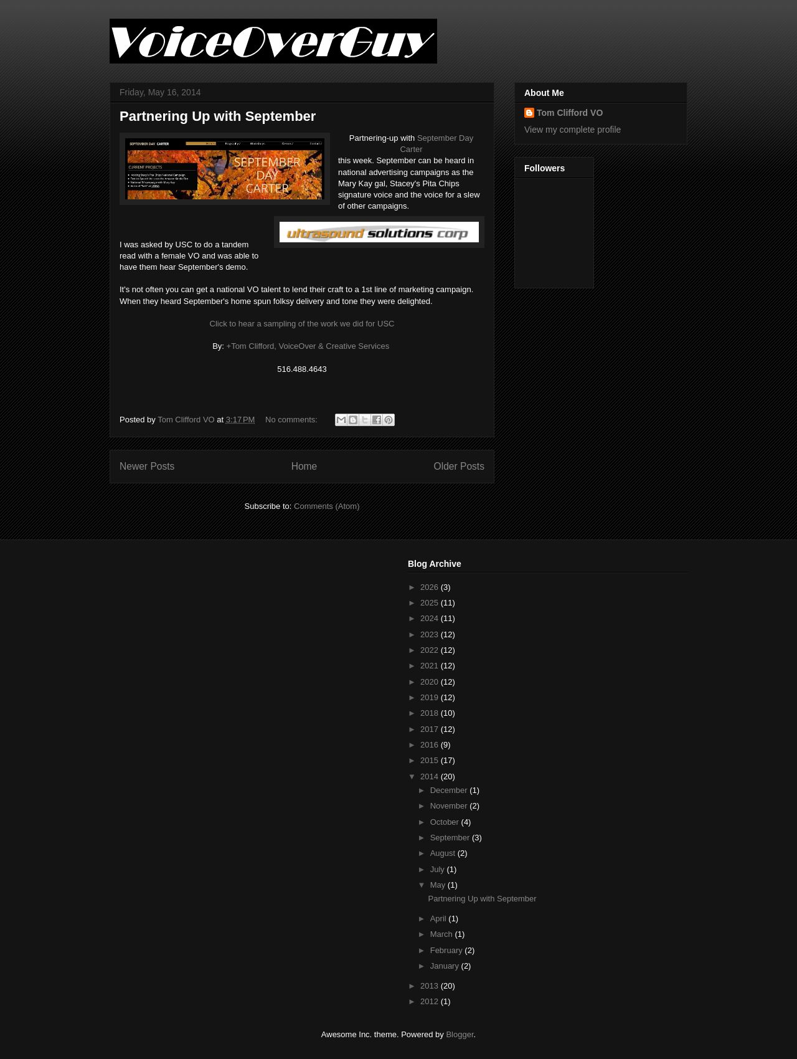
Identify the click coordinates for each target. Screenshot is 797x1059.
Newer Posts (147, 466)
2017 (430, 729)
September (451, 837)
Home (304, 466)
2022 (430, 650)
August (444, 853)
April (439, 918)
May (439, 885)
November (450, 805)
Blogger (459, 1034)
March (442, 934)
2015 (430, 760)
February (447, 950)
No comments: (292, 419)
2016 (430, 744)
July (438, 869)
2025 (430, 602)
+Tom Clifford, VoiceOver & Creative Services (308, 346)
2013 (430, 985)
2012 (430, 1001)
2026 (430, 587)
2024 (430, 618)
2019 (430, 697)
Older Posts (459, 466)
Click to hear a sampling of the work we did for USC (302, 323)
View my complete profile (572, 130)
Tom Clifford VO (570, 113)
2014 (430, 776)
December (450, 790)
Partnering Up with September (218, 116)
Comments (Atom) (326, 506)
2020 (430, 681)
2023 (430, 634)
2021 (430, 665)
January (445, 966)
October (445, 822)
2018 (430, 713)
